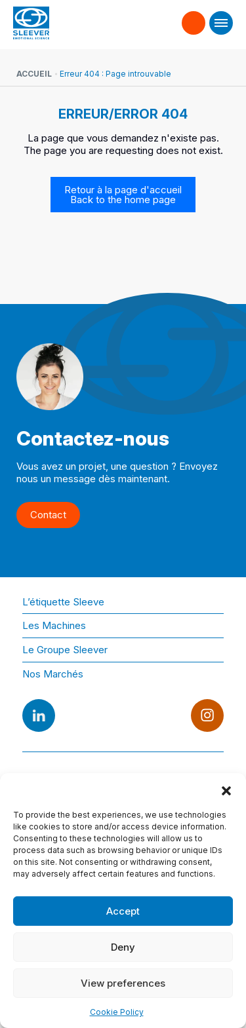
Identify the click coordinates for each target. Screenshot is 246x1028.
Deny (123, 947)
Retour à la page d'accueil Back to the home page (123, 194)
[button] (226, 789)
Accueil (34, 74)
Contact (193, 17)
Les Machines (54, 625)
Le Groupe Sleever (65, 649)
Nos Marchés (52, 674)
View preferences (123, 983)
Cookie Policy (117, 1012)
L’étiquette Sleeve (63, 602)
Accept (123, 911)
